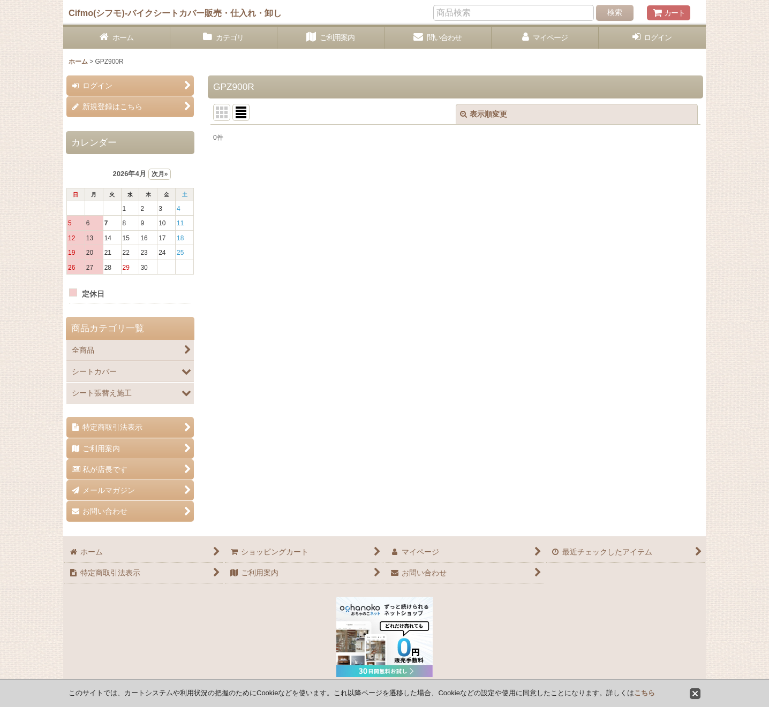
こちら (644, 693)
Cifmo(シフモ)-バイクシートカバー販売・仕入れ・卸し (175, 13)
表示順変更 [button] (483, 114)
